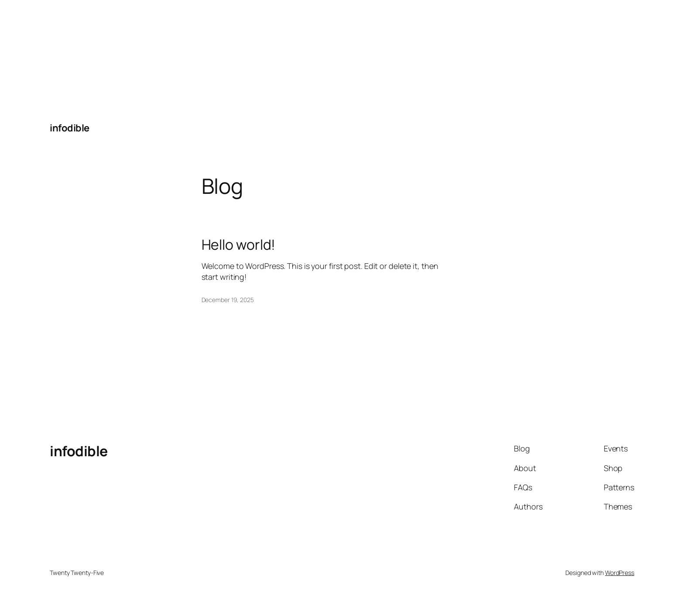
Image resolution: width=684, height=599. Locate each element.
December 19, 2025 (228, 300)
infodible (69, 127)
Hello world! (239, 244)
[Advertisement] (65, 54)
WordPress (619, 572)
